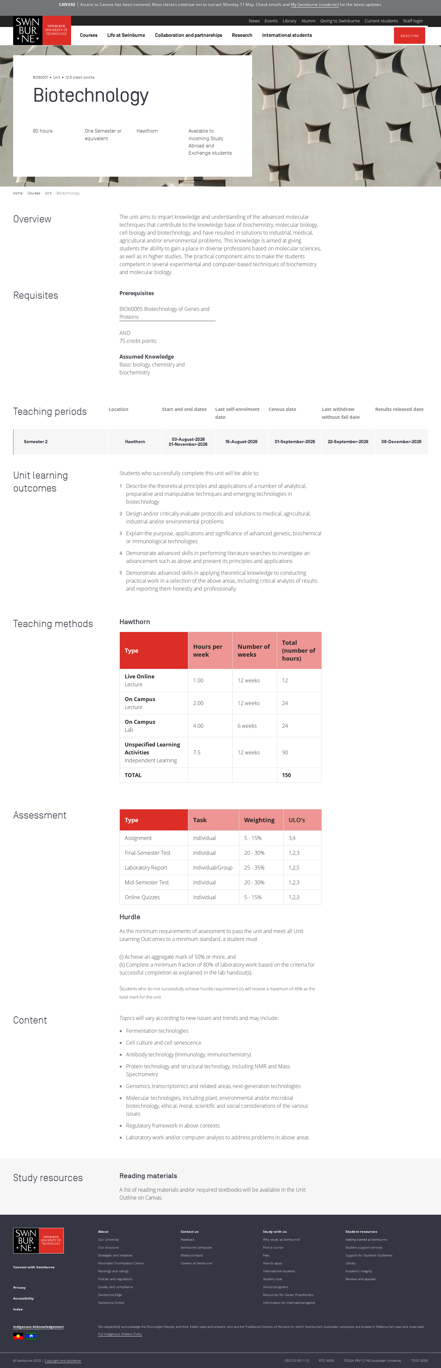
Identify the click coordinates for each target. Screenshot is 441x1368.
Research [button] (243, 36)
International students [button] (288, 36)
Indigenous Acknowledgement (38, 1326)
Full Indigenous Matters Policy (120, 1333)
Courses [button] (89, 36)
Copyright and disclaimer (63, 1360)
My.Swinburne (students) (315, 4)
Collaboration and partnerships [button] (189, 36)
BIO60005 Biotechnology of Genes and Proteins (164, 312)
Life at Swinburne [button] (127, 36)
